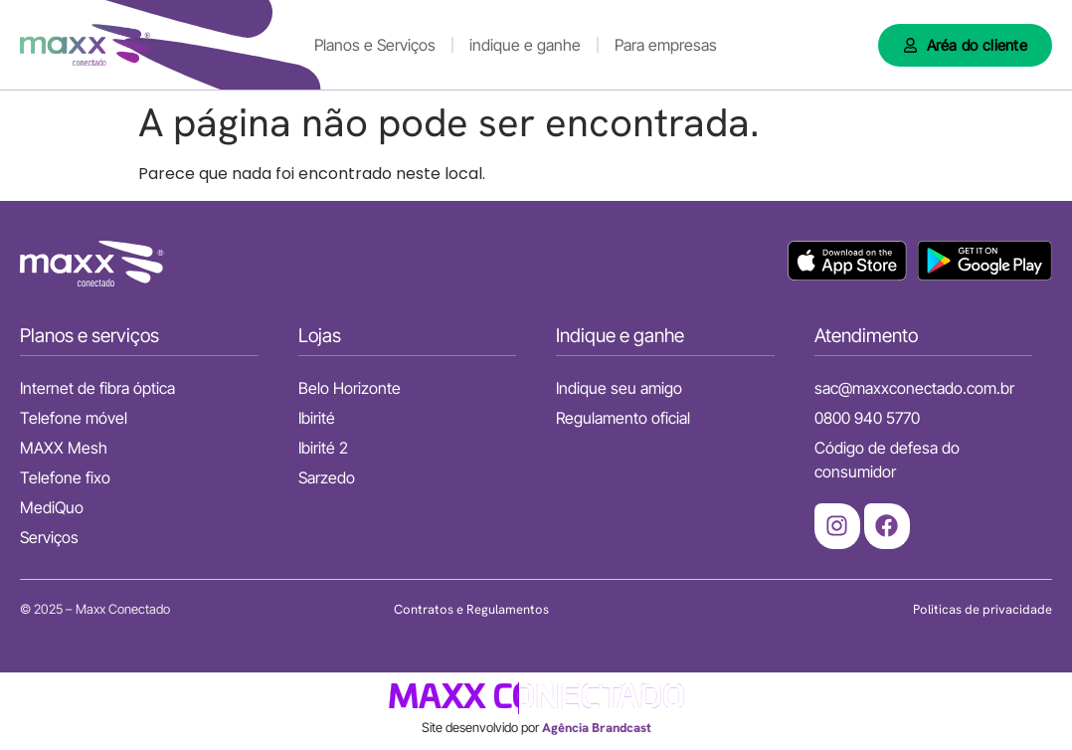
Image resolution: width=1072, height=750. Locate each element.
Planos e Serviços (375, 45)
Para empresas (666, 45)
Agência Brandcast (596, 727)
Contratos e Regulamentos (471, 609)
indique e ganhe (525, 45)
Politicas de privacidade (982, 609)
